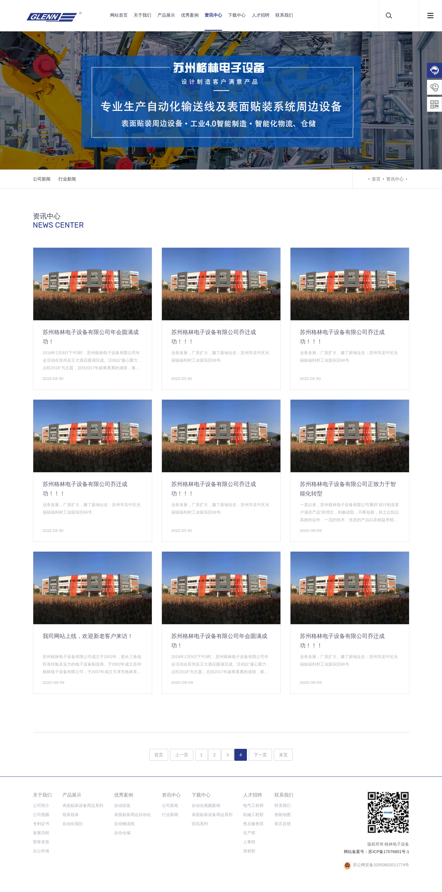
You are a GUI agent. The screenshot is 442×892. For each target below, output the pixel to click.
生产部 (249, 832)
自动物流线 (124, 823)
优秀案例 (190, 15)
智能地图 (282, 814)
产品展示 (166, 15)
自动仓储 (122, 832)
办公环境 (41, 851)
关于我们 (142, 15)
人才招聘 (260, 15)
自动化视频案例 (206, 805)
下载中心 (237, 15)
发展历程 (41, 832)
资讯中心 (213, 15)
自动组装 (122, 805)
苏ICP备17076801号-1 (388, 851)
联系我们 (284, 15)
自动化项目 (72, 823)
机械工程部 (253, 814)
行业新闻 (67, 178)
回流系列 (200, 823)
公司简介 (41, 805)
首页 (376, 178)
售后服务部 (253, 823)
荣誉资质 (41, 842)
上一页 (181, 754)
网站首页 (119, 15)
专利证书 (41, 823)
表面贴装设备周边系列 (82, 805)
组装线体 (70, 814)
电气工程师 (253, 805)
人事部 (249, 842)
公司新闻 (42, 178)
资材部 (249, 851)
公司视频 (41, 814)
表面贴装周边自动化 (132, 814)
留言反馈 (282, 823)
